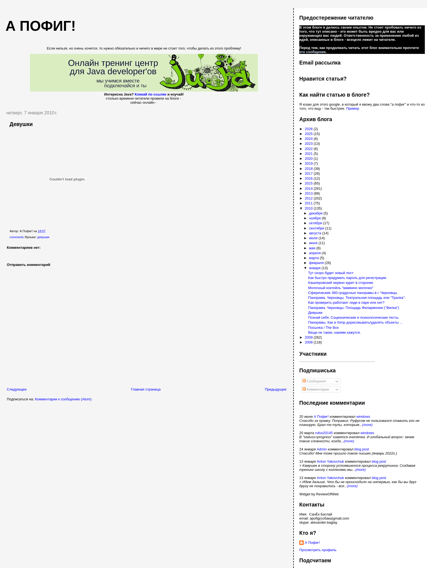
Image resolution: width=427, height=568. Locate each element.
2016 (309, 178)
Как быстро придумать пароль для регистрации (347, 278)
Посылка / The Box (323, 328)
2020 (309, 158)
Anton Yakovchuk (330, 461)
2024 (309, 139)
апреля (315, 253)
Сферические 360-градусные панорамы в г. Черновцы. (353, 293)
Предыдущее (276, 389)
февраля (317, 263)
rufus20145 (324, 433)
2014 (309, 188)
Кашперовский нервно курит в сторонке (340, 283)
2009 (309, 337)
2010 (309, 208)
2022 (309, 149)
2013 (309, 193)
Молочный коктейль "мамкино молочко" (341, 288)
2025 (309, 134)
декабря (316, 213)
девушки (43, 237)
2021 (309, 154)
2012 (309, 198)
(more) (367, 425)
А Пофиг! (321, 417)
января (315, 268)
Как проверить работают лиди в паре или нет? (346, 302)
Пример (352, 108)
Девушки (21, 124)
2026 (309, 129)
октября (316, 223)
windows (363, 417)
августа (315, 233)
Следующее (17, 389)
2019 (309, 163)
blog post (362, 449)
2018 (309, 169)
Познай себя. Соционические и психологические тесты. (353, 317)
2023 (309, 144)
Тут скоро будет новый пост (330, 273)
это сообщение (312, 52)
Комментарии (316, 389)
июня (314, 243)
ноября (315, 218)
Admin (322, 449)
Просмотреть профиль (317, 550)
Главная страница (146, 389)
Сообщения (314, 381)
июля (314, 238)
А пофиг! (40, 26)
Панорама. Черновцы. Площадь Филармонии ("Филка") (353, 308)
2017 (309, 173)
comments (17, 237)
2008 (309, 342)
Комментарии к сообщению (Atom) (63, 399)
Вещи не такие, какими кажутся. (334, 332)
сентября (317, 228)
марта (314, 258)
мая (312, 248)
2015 (309, 183)
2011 (309, 203)
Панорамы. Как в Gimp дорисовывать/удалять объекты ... (355, 322)
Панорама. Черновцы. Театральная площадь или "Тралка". (356, 298)
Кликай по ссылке (151, 94)
